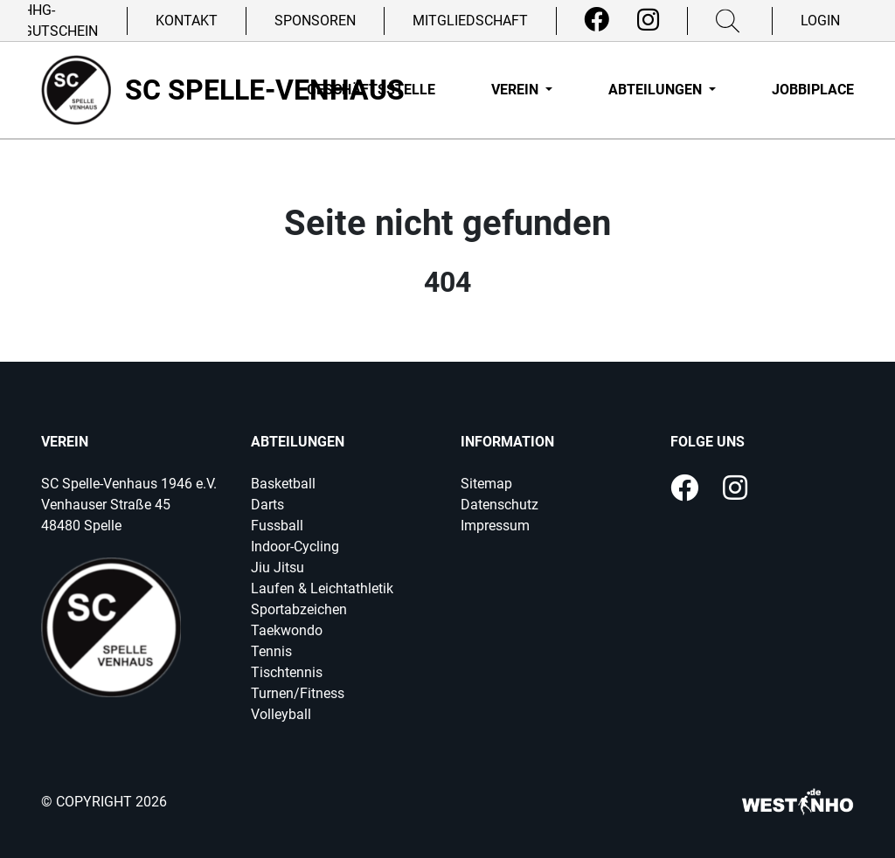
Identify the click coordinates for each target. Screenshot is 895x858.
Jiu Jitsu (277, 567)
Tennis (271, 651)
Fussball (277, 525)
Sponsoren (315, 20)
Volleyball (281, 714)
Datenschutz (499, 504)
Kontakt (187, 20)
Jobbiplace (813, 89)
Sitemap (486, 483)
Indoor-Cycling (295, 546)
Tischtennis (287, 672)
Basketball (283, 483)
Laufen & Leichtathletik (322, 588)
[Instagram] (648, 20)
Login (820, 20)
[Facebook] (596, 20)
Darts (267, 504)
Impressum (495, 525)
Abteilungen (656, 89)
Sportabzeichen (299, 609)
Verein (516, 89)
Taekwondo (287, 630)
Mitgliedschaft (470, 20)
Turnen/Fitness (297, 693)
